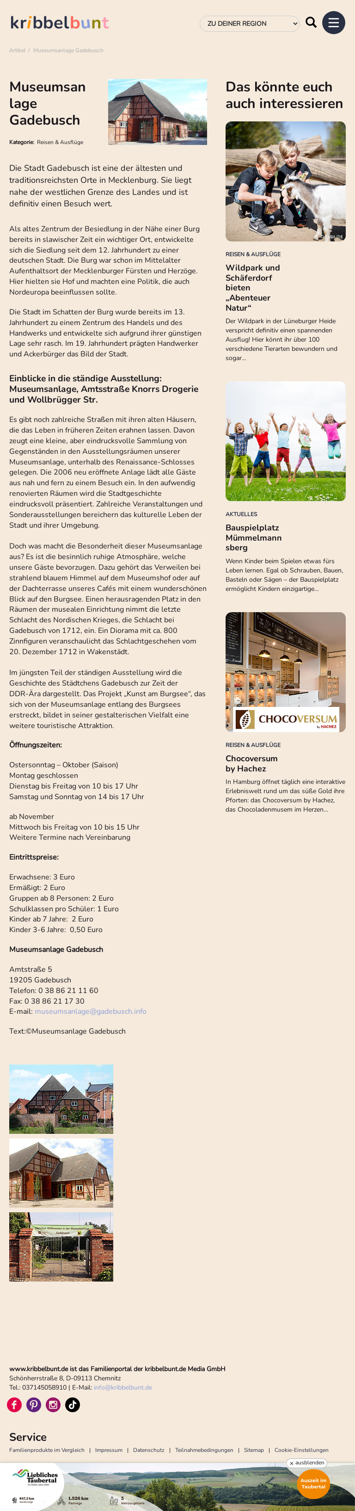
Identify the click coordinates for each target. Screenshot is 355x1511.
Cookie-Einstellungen (302, 1450)
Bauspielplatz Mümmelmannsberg (254, 537)
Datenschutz (149, 1450)
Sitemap (254, 1450)
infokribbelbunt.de (123, 1387)
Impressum (108, 1450)
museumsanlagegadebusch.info (91, 1011)
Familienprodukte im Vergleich (47, 1450)
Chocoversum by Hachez (252, 763)
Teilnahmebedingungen (204, 1450)
